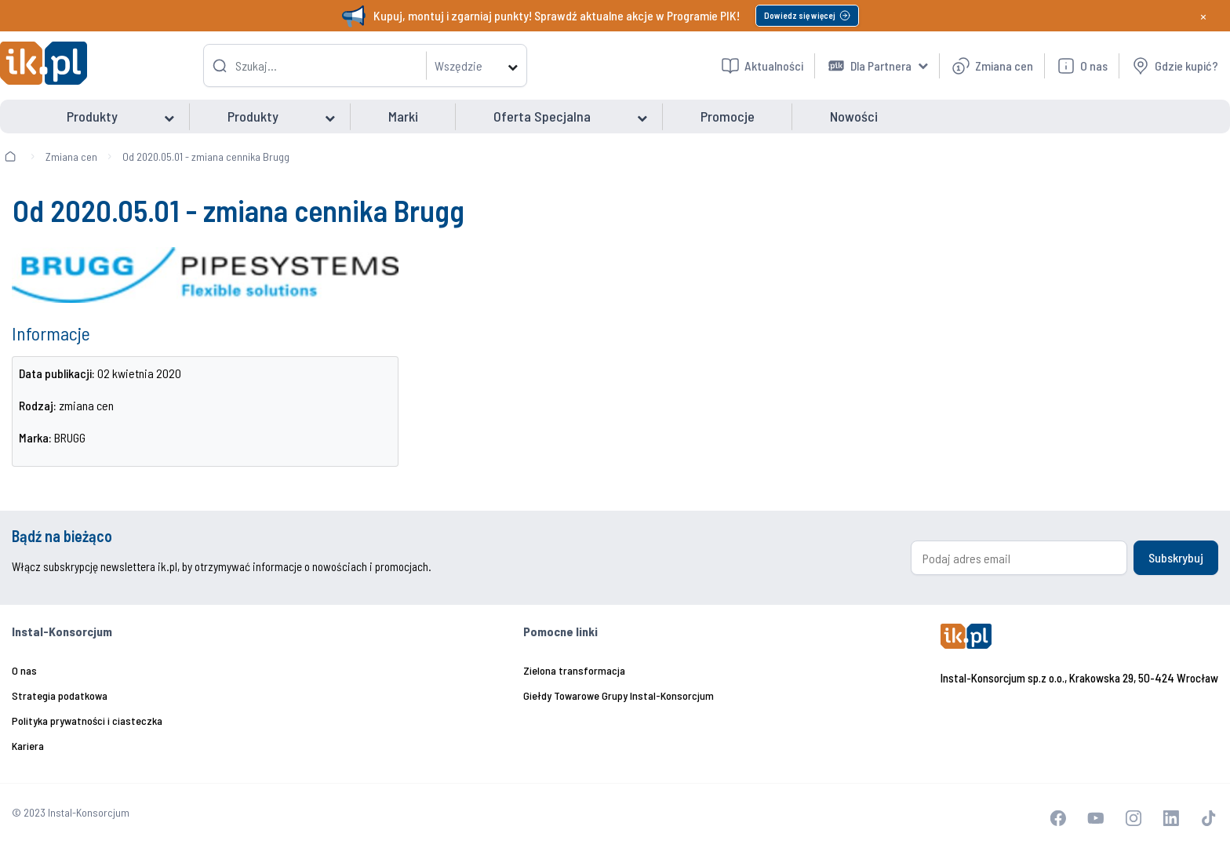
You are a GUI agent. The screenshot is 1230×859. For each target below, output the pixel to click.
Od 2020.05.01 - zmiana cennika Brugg (205, 156)
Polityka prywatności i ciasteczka (87, 720)
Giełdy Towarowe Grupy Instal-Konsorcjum (618, 695)
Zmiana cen (71, 156)
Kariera (28, 745)
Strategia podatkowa (59, 695)
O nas (24, 670)
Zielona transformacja (574, 670)
